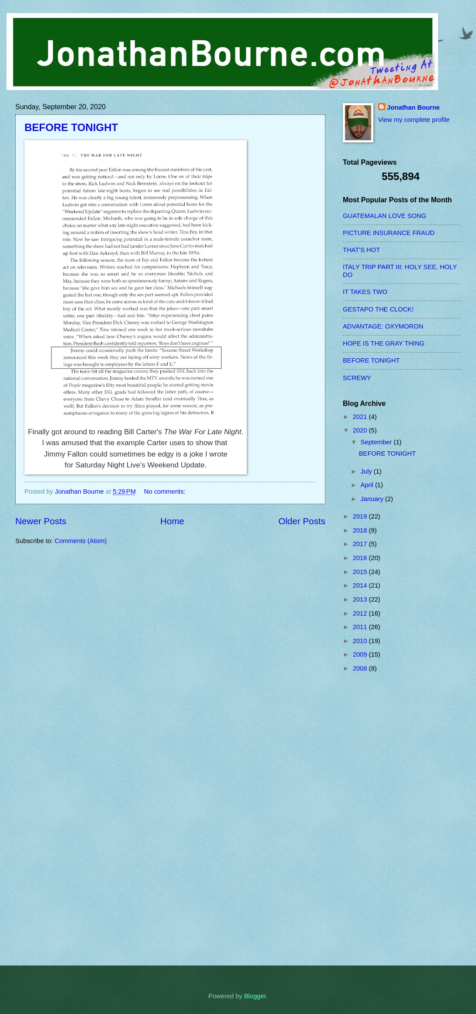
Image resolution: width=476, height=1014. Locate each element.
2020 (361, 430)
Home (172, 521)
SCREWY (357, 377)
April (367, 484)
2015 (361, 571)
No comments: (165, 491)
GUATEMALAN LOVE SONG (384, 215)
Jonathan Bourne (413, 107)
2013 (361, 599)
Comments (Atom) (81, 540)
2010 (361, 640)
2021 (361, 416)
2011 (361, 626)
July (366, 471)
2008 (361, 668)
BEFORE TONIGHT (71, 127)
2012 (361, 613)
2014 (361, 585)
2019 (361, 516)
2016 (361, 557)
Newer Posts (40, 521)
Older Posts (301, 521)
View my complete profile (413, 119)
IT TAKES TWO (365, 291)
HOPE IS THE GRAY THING (383, 343)
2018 (361, 530)
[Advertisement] (378, 819)
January (372, 498)
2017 (361, 543)
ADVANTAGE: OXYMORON (383, 326)
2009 (361, 654)
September (376, 442)
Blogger (255, 996)
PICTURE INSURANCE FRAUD (389, 232)
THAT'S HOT (361, 249)
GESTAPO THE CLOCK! (378, 309)
